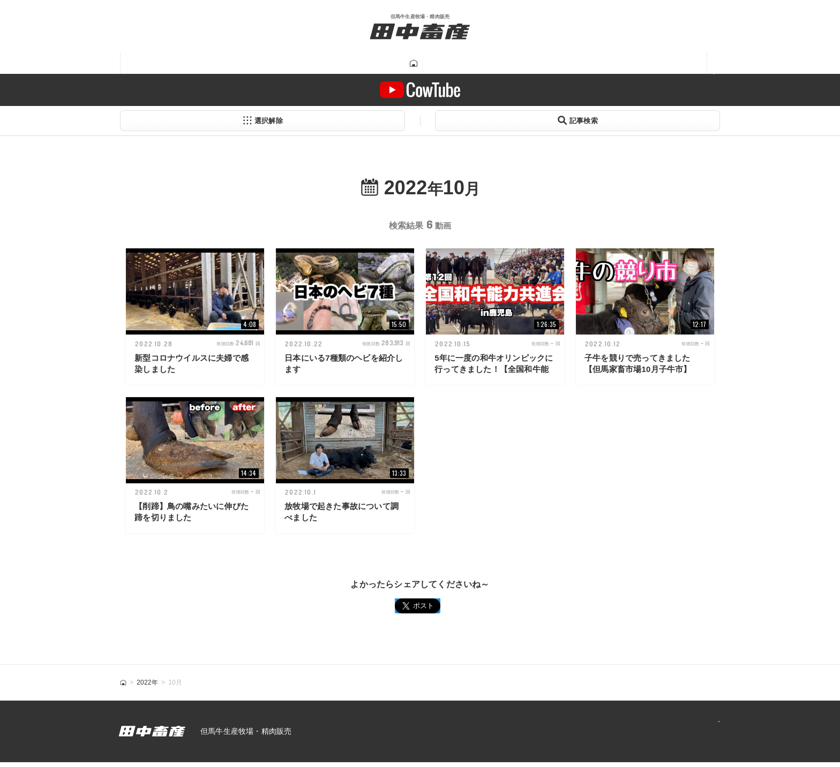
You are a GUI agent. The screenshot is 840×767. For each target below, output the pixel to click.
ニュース (649, 63)
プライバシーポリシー (672, 736)
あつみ (587, 63)
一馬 (535, 63)
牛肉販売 (315, 63)
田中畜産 (190, 63)
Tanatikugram (391, 63)
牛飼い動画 (473, 63)
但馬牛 (252, 63)
